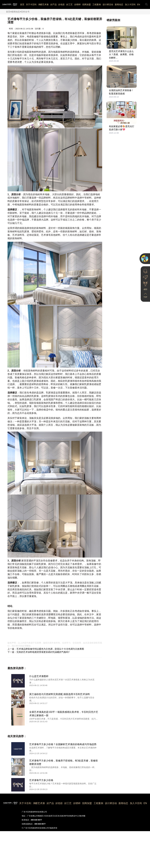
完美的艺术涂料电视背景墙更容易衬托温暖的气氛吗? (42, 652)
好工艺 (69, 4)
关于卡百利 (31, 4)
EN (138, 4)
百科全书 (25, 11)
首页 (22, 4)
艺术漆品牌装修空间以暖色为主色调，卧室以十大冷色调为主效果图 (50, 649)
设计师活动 (108, 4)
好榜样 (77, 4)
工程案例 (96, 4)
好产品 (53, 4)
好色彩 (61, 4)
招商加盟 (86, 4)
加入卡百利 (130, 4)
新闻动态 (119, 4)
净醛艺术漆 (43, 4)
